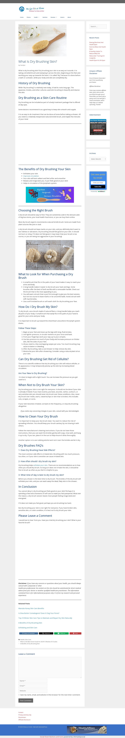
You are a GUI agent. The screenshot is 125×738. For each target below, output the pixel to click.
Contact (20, 712)
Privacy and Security (24, 715)
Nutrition (45, 17)
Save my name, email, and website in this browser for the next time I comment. (50, 695)
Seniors (62, 17)
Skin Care (28, 639)
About (69, 17)
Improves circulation (31, 176)
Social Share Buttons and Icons (51, 737)
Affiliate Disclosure (24, 720)
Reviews (55, 17)
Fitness (29, 17)
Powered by (98, 191)
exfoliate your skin (40, 465)
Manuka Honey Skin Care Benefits (31, 608)
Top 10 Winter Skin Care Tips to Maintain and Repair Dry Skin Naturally (45, 618)
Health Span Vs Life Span (97, 60)
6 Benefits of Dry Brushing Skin (30, 623)
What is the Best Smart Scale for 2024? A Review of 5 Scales (38, 642)
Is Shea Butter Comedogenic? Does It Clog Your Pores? (38, 613)
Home (21, 17)
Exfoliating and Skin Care (28, 628)
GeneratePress (43, 727)
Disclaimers (22, 717)
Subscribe (98, 186)
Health (37, 17)
